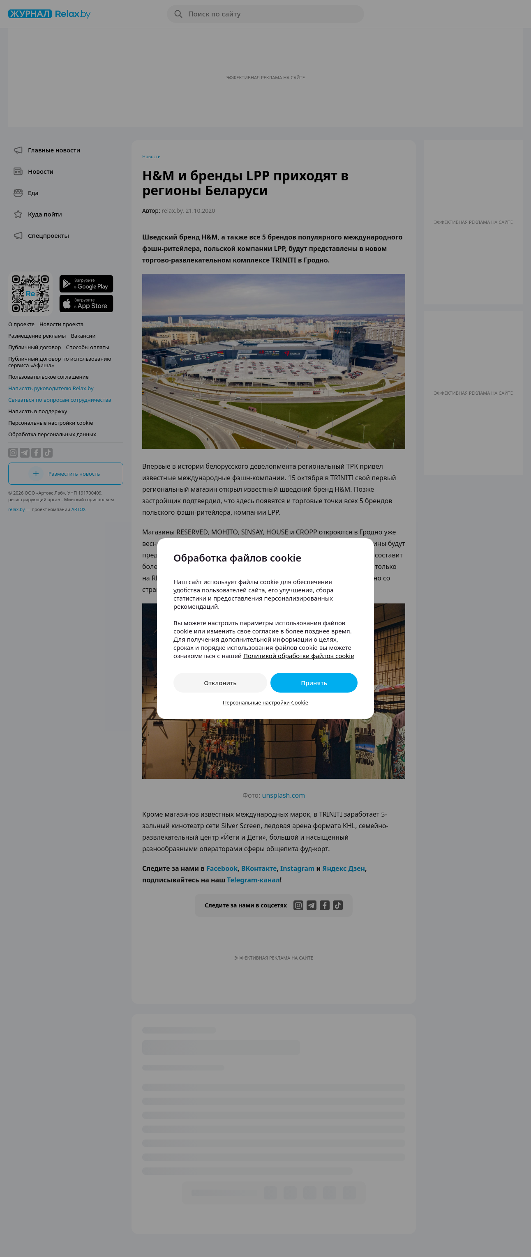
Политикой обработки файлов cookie (298, 656)
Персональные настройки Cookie (265, 702)
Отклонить (220, 683)
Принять (314, 683)
